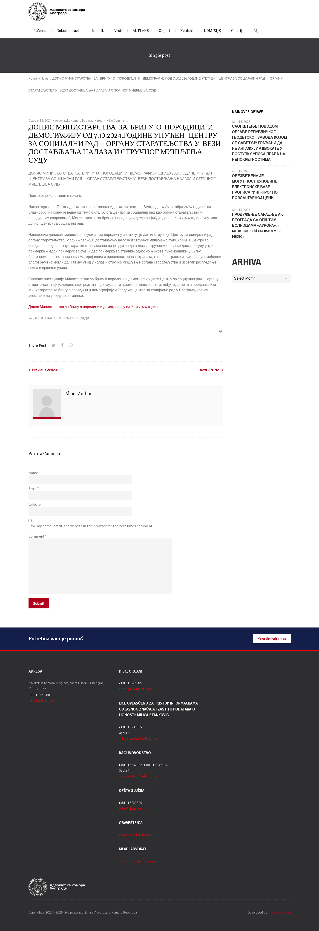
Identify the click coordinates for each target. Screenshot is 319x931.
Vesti (118, 30)
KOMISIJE (212, 30)
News (45, 78)
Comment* (37, 536)
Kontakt (187, 30)
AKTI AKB (141, 30)
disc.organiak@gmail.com (135, 689)
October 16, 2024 (40, 120)
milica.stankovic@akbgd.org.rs (138, 738)
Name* (34, 472)
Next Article (209, 370)
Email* (34, 488)
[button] (256, 30)
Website (35, 504)
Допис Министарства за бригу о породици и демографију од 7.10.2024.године (94, 306)
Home (33, 78)
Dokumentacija (69, 30)
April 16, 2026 (241, 121)
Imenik (98, 30)
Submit (39, 603)
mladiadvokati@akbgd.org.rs (137, 861)
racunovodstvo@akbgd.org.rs (138, 776)
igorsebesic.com (279, 912)
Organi (164, 30)
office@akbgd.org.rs (42, 700)
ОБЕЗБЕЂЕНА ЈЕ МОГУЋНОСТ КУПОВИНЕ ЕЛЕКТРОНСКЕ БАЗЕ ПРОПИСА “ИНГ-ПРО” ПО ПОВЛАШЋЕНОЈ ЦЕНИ (255, 186)
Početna (40, 30)
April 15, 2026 (241, 171)
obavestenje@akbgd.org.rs (136, 834)
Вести (101, 120)
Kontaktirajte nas (272, 638)
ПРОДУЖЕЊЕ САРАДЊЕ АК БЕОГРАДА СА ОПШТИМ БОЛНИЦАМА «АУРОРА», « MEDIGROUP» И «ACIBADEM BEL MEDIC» (257, 225)
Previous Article (45, 370)
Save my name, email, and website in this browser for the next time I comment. (91, 526)
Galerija (237, 30)
